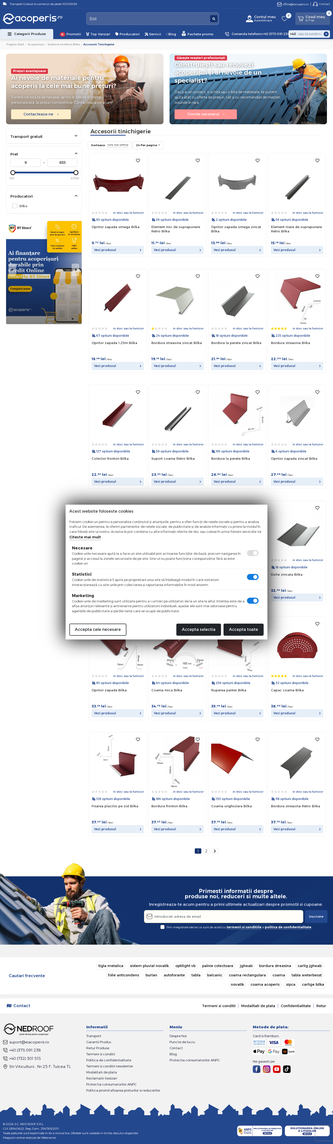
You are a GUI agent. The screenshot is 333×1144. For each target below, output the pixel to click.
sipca (290, 984)
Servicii (153, 34)
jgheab (246, 966)
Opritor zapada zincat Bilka (294, 458)
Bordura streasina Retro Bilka (295, 806)
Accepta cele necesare (98, 629)
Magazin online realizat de (29, 1137)
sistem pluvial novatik (149, 966)
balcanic (214, 975)
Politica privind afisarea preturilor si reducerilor (123, 1090)
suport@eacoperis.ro (26, 1042)
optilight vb (185, 966)
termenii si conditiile (244, 927)
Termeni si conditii (219, 1006)
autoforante (174, 975)
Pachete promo (197, 33)
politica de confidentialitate (288, 927)
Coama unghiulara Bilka (231, 806)
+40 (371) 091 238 (22, 1050)
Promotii (70, 34)
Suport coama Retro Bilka (173, 458)
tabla (196, 975)
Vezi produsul (117, 250)
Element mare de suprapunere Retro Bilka (296, 229)
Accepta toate (243, 629)
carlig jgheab (310, 966)
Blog (171, 34)
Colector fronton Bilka (110, 458)
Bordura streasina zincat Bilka (176, 343)
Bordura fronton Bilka (169, 806)
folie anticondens (123, 975)
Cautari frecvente (27, 975)
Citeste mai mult (85, 537)
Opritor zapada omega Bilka (116, 227)
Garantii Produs (98, 1042)
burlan (151, 975)
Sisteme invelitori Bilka (64, 44)
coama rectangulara (247, 975)
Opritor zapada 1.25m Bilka (114, 343)
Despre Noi (178, 1036)
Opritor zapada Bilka (109, 690)
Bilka (21, 205)
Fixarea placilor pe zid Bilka (115, 806)
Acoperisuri (35, 44)
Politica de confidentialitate (108, 1060)
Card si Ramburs (266, 1036)
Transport (93, 1036)
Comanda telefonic (260, 34)
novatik (237, 984)
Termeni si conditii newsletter (109, 1066)
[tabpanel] (44, 270)
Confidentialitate (296, 1006)
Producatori (127, 34)
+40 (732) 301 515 (22, 1058)
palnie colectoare (217, 966)
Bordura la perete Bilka (230, 458)
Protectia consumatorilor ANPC (111, 1084)
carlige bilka (313, 984)
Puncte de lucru (182, 1042)
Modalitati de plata (258, 1006)
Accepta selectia (198, 629)
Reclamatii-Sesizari (101, 1078)
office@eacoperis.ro (293, 4)
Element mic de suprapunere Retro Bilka (175, 229)
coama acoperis (265, 984)
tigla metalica (110, 966)
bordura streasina (275, 966)
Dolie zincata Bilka (286, 574)
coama (278, 975)
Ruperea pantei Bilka (228, 690)
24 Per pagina (147, 145)
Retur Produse (97, 1048)
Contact (321, 4)
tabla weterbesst (307, 975)
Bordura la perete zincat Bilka (236, 343)
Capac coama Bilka (287, 690)
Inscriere (316, 916)
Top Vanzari (98, 34)
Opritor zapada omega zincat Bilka (236, 229)
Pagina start (15, 44)
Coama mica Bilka (166, 690)
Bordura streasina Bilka (290, 343)
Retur (321, 1006)
